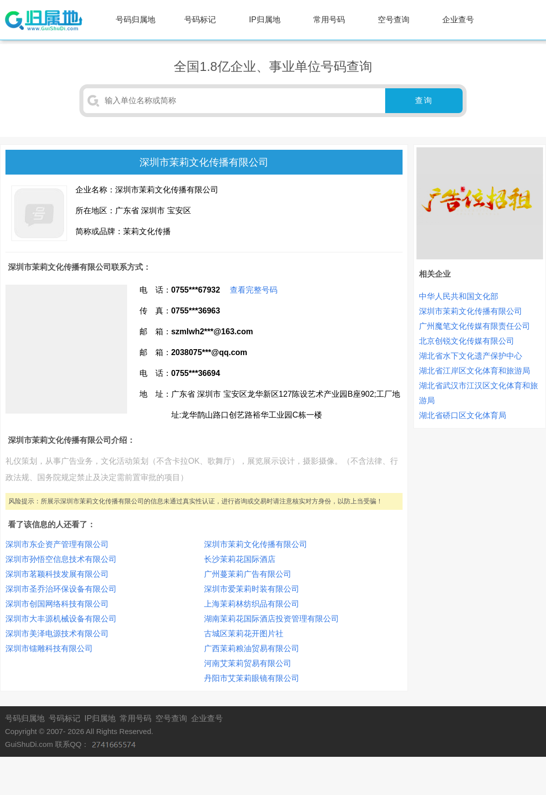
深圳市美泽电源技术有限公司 (57, 633)
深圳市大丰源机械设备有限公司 (61, 618)
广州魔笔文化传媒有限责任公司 (474, 326)
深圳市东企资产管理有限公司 (57, 544)
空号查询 (394, 19)
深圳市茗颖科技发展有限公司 (57, 574)
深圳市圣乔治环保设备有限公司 (61, 589)
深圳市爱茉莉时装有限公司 (251, 589)
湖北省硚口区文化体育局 (462, 415)
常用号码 (329, 19)
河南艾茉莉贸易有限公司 (247, 663)
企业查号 (458, 19)
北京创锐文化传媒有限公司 (466, 341)
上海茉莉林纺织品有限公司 (251, 604)
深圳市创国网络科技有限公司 (57, 604)
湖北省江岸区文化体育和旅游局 (474, 371)
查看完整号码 (253, 290)
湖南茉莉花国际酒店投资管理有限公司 (271, 618)
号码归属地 (135, 19)
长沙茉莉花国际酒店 (239, 559)
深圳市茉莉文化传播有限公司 (255, 544)
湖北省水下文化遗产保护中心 (470, 356)
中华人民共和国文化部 (458, 296)
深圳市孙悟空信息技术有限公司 (61, 559)
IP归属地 (264, 19)
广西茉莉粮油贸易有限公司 (251, 648)
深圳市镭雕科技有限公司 (49, 648)
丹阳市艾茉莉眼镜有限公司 (251, 678)
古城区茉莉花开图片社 (243, 633)
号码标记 (200, 19)
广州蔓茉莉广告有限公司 (247, 574)
